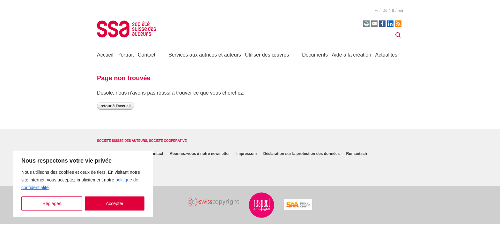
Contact (146, 54)
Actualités (386, 54)
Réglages (51, 203)
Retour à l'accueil (115, 106)
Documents (315, 54)
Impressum (246, 153)
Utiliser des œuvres (267, 54)
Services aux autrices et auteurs (204, 54)
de (384, 10)
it (393, 10)
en (400, 10)
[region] (83, 183)
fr (376, 10)
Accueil (105, 54)
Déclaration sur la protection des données (301, 153)
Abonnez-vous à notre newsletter (200, 153)
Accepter (114, 203)
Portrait (125, 54)
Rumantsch (356, 153)
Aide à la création (351, 54)
